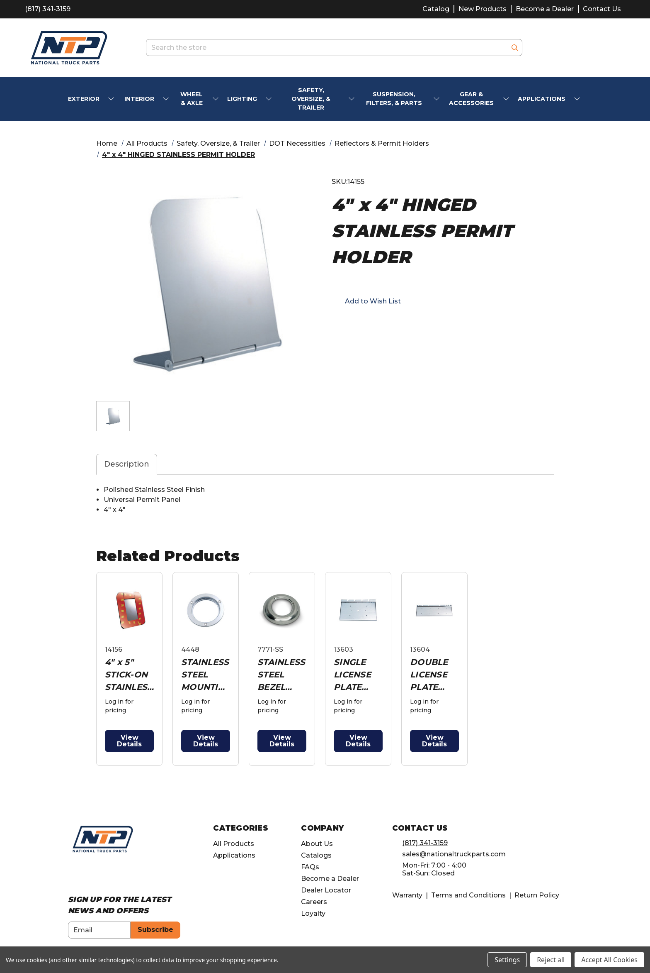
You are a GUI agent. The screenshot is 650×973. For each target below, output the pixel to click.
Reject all (551, 959)
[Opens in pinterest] (395, 324)
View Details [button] (129, 740)
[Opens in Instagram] (87, 875)
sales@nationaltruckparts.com (454, 854)
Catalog (435, 9)
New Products (482, 9)
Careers (314, 902)
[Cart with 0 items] (614, 47)
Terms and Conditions (468, 895)
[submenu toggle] (112, 99)
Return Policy (536, 895)
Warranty (407, 895)
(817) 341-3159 (47, 9)
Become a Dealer (545, 9)
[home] (103, 839)
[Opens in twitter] (380, 324)
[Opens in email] (351, 324)
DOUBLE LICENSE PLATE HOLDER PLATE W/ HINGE (431, 675)
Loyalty (313, 913)
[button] (366, 301)
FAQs (310, 867)
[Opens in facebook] (336, 324)
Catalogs (316, 855)
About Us (317, 844)
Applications (234, 855)
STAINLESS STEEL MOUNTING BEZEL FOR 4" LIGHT (205, 675)
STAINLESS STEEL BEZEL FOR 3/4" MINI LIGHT (281, 675)
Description (126, 464)
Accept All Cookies (609, 959)
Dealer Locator (326, 890)
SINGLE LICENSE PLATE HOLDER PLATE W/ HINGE (355, 675)
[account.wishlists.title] (572, 47)
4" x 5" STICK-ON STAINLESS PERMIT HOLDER (129, 675)
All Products (233, 844)
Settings (507, 959)
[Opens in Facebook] (72, 875)
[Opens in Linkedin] (103, 875)
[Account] (593, 47)
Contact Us (602, 9)
